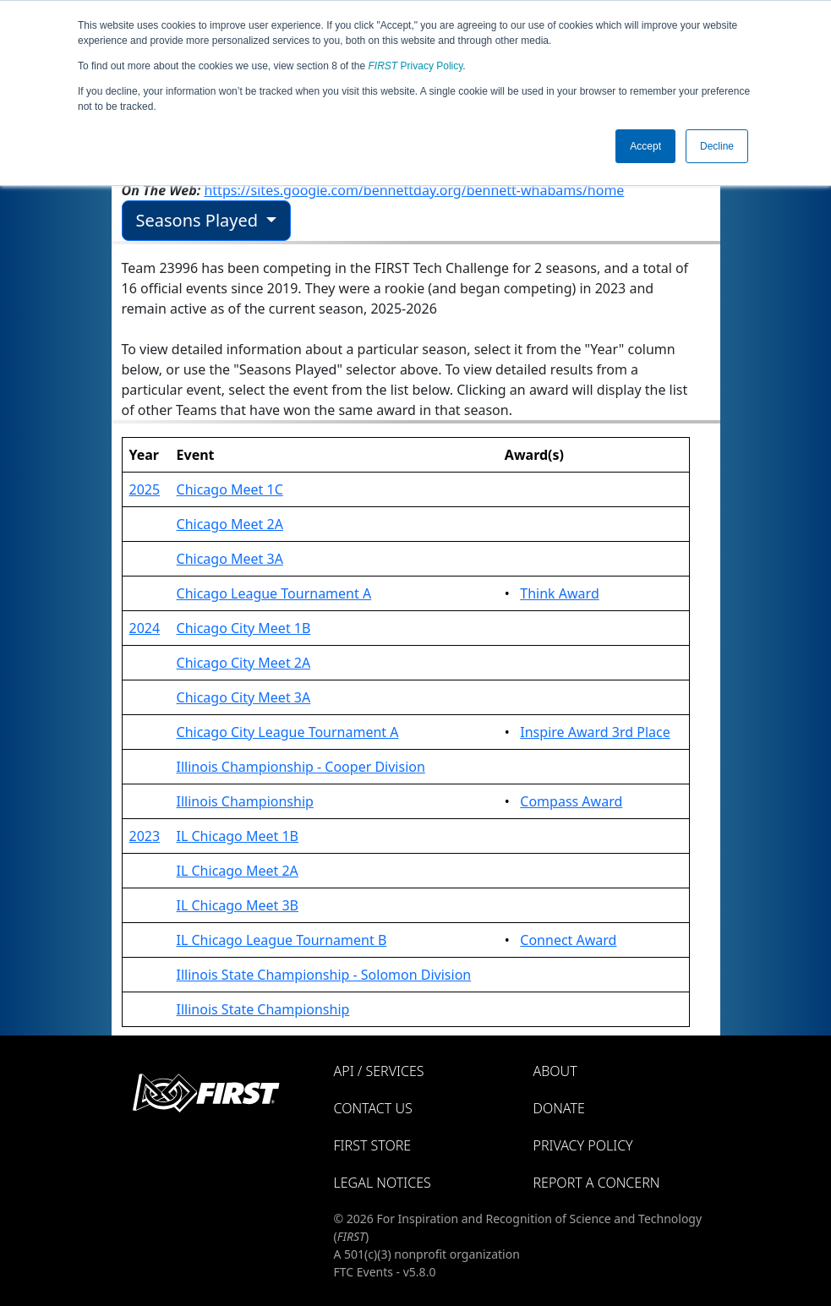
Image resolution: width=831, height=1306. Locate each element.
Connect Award (568, 940)
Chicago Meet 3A (230, 558)
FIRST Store (373, 1145)
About (555, 1071)
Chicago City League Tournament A (288, 732)
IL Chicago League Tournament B (282, 940)
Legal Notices (382, 1182)
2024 (145, 628)
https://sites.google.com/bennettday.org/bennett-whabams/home (414, 190)
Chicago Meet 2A (230, 524)
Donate (559, 1108)
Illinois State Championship (263, 1009)
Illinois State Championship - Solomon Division (324, 974)
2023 (145, 836)
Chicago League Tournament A (274, 593)
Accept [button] (645, 146)
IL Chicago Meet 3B (237, 905)
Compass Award (571, 801)
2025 (145, 489)
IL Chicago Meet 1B (237, 836)
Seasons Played (199, 220)
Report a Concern (596, 1182)
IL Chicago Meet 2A (237, 870)
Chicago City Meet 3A (244, 697)
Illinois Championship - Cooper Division (301, 766)
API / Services (379, 1071)
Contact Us (373, 1108)
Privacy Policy (416, 66)
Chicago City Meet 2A (244, 662)
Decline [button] (717, 146)
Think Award (559, 593)
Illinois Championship (245, 801)
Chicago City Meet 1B (244, 628)
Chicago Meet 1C (230, 489)
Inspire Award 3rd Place (595, 732)
